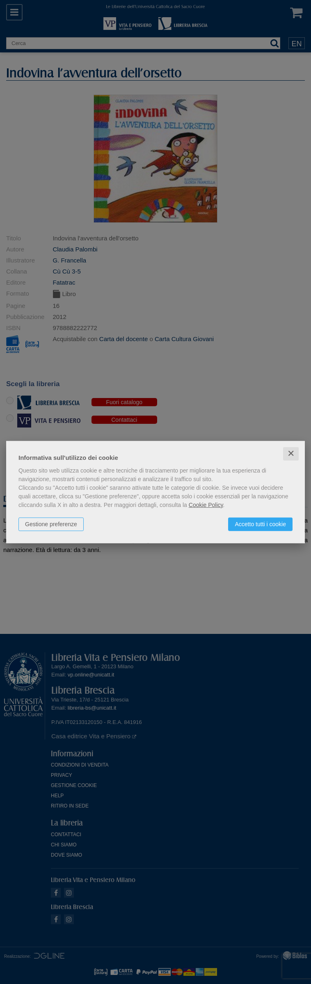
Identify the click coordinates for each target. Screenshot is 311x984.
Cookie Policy (206, 505)
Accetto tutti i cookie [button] (260, 524)
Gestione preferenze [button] (51, 524)
